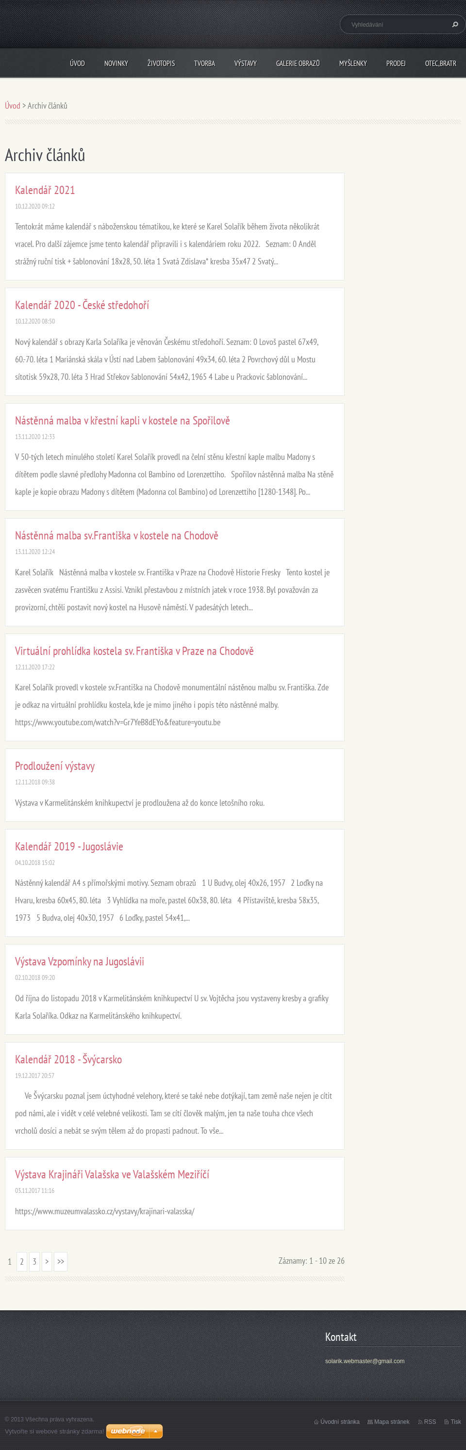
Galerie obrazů (298, 63)
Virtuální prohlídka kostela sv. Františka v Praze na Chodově (134, 650)
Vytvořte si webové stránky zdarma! (54, 1431)
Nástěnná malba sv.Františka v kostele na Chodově (116, 535)
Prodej (396, 63)
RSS (430, 1421)
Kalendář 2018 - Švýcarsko (68, 1059)
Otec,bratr (440, 63)
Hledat (454, 24)
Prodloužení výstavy (55, 765)
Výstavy (245, 63)
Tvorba (204, 63)
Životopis (161, 63)
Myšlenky (353, 63)
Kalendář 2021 (45, 189)
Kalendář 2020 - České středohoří (82, 304)
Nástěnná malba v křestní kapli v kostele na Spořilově (122, 420)
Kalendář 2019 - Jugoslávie (69, 846)
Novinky (116, 63)
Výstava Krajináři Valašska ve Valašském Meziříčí (112, 1174)
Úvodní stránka (340, 1421)
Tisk (455, 1421)
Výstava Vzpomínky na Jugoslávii (79, 961)
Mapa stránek (392, 1421)
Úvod (77, 63)
